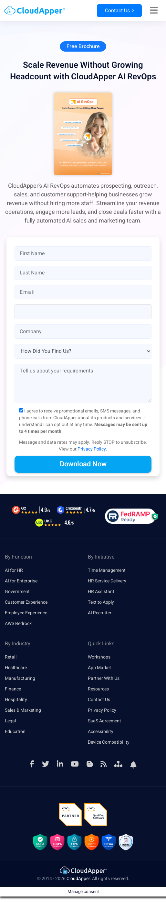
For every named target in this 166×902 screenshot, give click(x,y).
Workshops (99, 657)
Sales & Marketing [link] (23, 710)
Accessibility (100, 731)
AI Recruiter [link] (99, 613)
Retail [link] (10, 657)
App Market (99, 667)
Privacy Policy (92, 449)
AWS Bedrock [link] (18, 623)
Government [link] (17, 591)
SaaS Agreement (104, 721)
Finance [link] (13, 689)
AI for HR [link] (14, 570)
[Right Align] (154, 10)
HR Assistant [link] (101, 591)
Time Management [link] (107, 570)
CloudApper (78, 878)
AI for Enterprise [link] (21, 581)
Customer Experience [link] (26, 602)
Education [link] (15, 731)
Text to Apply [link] (101, 602)
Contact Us (119, 11)
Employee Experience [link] (26, 613)
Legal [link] (10, 721)
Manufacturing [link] (20, 678)
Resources (98, 689)
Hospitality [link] (16, 699)
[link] (83, 870)
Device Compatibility (109, 742)
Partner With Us (103, 678)
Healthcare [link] (16, 667)
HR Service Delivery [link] (107, 581)
